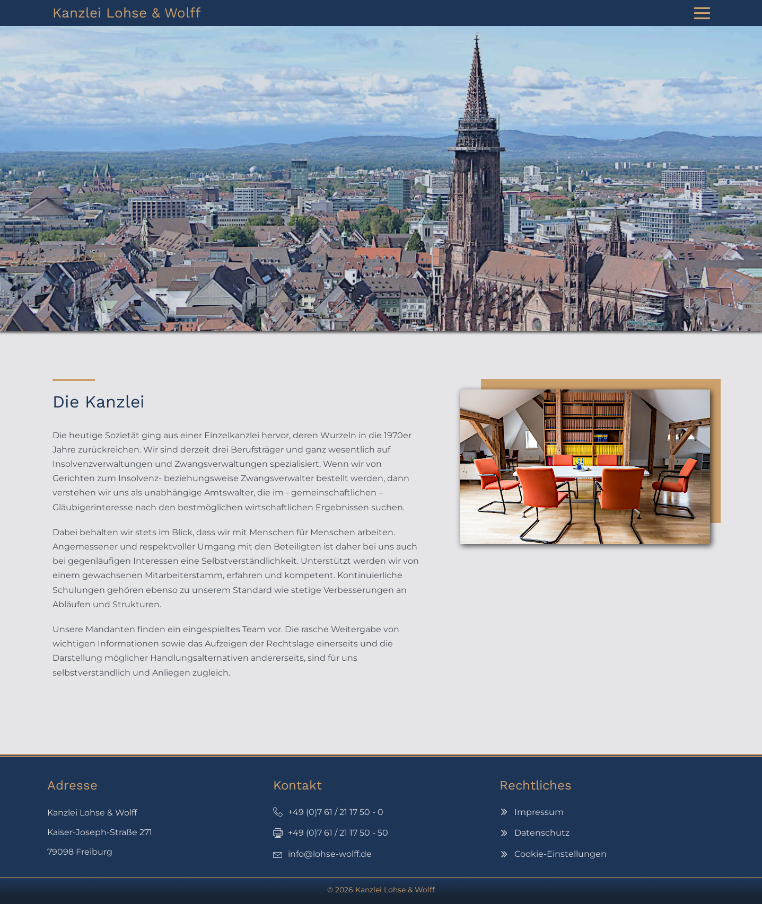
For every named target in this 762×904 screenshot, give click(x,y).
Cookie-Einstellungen (560, 854)
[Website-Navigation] (702, 13)
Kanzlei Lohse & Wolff (126, 13)
